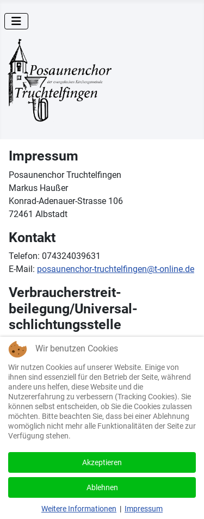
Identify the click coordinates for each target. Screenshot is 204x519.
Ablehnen (102, 487)
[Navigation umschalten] (16, 21)
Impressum (144, 508)
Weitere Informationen (78, 508)
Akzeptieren (102, 462)
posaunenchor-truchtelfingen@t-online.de (115, 269)
